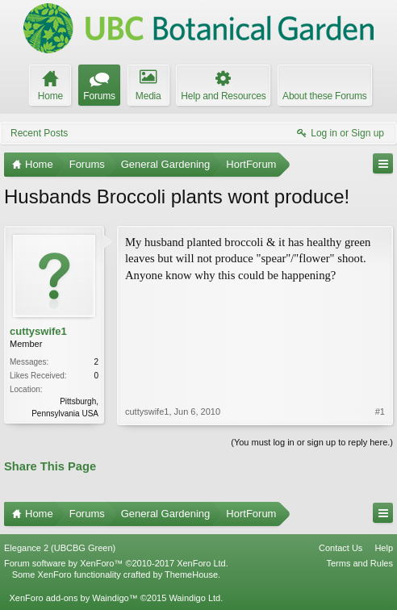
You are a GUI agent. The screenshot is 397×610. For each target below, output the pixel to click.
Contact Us (340, 548)
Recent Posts (39, 133)
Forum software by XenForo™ (116, 563)
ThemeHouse (191, 574)
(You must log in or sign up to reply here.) (312, 442)
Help (383, 548)
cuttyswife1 (38, 331)
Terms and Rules (359, 563)
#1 (380, 411)
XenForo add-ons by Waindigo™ (73, 598)
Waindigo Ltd (194, 598)
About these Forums (324, 96)
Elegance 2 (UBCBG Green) (59, 548)
